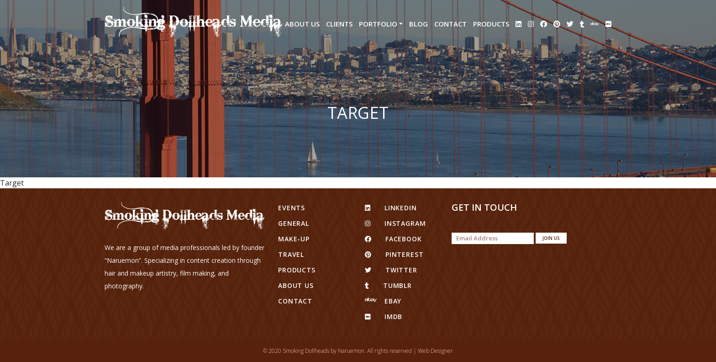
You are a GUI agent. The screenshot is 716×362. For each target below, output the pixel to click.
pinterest (394, 254)
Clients (339, 23)
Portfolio (378, 23)
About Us (302, 23)
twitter (391, 270)
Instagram (395, 223)
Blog (418, 23)
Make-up (294, 238)
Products (491, 23)
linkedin (391, 207)
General (293, 223)
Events (291, 207)
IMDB (383, 316)
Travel (291, 254)
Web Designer (435, 351)
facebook (393, 238)
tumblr (388, 285)
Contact (450, 23)
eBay (383, 301)
